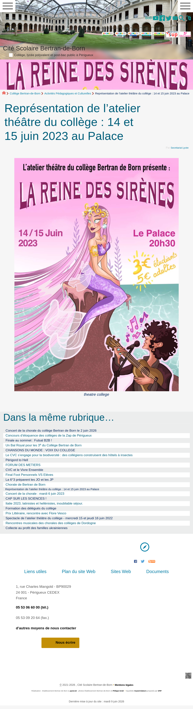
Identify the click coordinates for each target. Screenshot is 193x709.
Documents (150, 574)
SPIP (162, 694)
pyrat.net (71, 694)
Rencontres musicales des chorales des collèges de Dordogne (50, 526)
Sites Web (118, 574)
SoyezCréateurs (141, 694)
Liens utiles (43, 574)
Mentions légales (124, 688)
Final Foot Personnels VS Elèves (29, 477)
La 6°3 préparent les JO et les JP (29, 482)
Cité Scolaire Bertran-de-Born (96, 52)
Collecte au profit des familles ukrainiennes (36, 531)
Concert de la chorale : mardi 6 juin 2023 (34, 497)
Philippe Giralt (117, 694)
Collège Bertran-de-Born (25, 95)
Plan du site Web (81, 574)
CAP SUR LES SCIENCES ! (25, 502)
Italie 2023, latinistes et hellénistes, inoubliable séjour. (44, 506)
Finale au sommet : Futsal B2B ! (28, 443)
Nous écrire (60, 646)
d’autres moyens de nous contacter (46, 631)
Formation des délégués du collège (30, 511)
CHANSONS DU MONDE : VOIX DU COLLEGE (40, 452)
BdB (141, 20)
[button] (180, 20)
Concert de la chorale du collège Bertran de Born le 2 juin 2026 (50, 433)
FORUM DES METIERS (22, 467)
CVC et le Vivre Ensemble (24, 472)
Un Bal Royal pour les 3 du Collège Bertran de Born (43, 447)
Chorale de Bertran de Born (25, 487)
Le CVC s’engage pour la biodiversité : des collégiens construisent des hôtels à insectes (68, 457)
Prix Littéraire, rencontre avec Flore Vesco (35, 516)
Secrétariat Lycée (178, 150)
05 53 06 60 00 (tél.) (32, 611)
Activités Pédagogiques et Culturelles (67, 95)
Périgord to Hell (16, 462)
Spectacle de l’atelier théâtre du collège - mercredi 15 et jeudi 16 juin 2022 (59, 521)
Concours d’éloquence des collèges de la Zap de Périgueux (48, 438)
